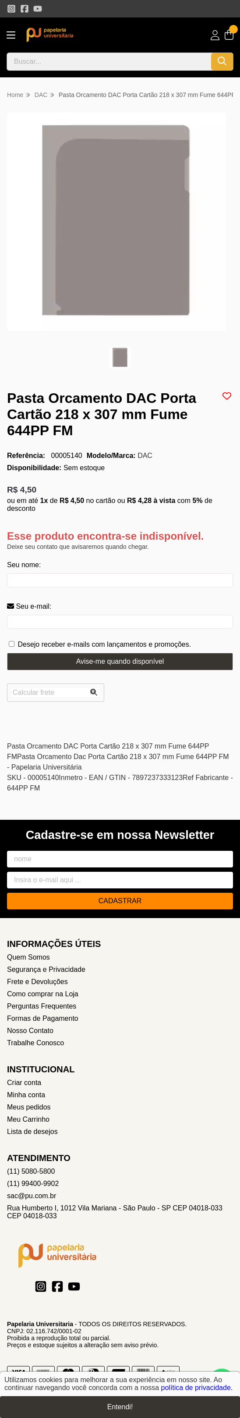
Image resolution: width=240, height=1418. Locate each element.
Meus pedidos (29, 1107)
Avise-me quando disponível (120, 661)
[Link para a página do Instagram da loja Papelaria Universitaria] (11, 8)
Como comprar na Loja (42, 994)
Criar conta (24, 1082)
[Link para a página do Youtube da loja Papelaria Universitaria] (37, 8)
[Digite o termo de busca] (109, 61)
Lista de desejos (32, 1131)
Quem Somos (28, 957)
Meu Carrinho (28, 1119)
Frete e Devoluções (37, 981)
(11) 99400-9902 (33, 1183)
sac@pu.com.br (31, 1196)
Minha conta (26, 1095)
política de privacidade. (197, 1387)
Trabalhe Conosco (35, 1043)
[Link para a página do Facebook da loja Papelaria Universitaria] (24, 8)
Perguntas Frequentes (41, 1006)
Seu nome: (24, 565)
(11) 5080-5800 (31, 1171)
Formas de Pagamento (42, 1018)
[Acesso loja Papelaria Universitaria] (215, 35)
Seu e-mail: (29, 606)
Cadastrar (120, 901)
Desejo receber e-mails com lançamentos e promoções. (104, 644)
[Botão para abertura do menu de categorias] (11, 35)
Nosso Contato (30, 1030)
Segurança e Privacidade (46, 969)
